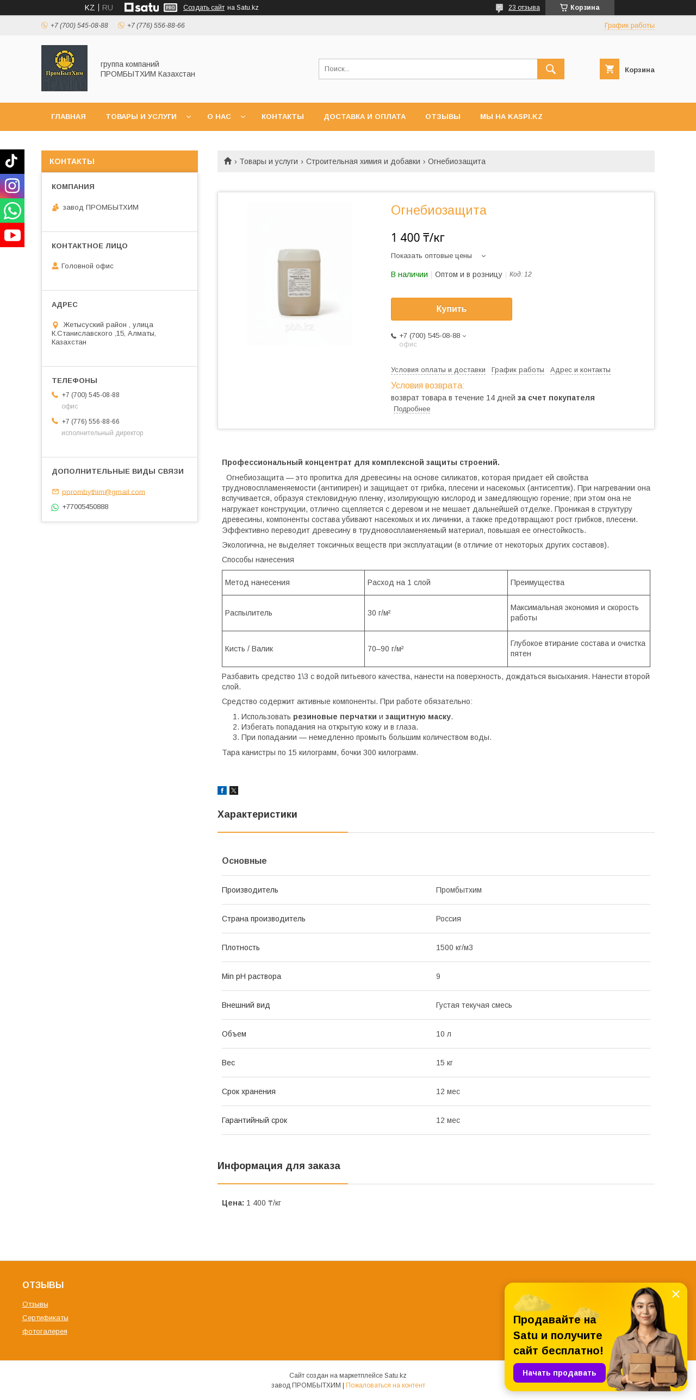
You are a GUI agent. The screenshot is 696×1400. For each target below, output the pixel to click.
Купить (452, 308)
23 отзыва (524, 7)
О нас (219, 116)
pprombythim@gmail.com (103, 491)
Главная (68, 116)
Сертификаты (45, 1318)
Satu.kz (395, 1375)
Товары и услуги (141, 116)
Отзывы (443, 116)
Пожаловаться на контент (385, 1385)
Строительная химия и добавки (363, 161)
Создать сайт (204, 7)
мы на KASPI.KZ (511, 116)
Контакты (283, 116)
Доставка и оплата (365, 116)
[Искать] (550, 69)
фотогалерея (44, 1331)
